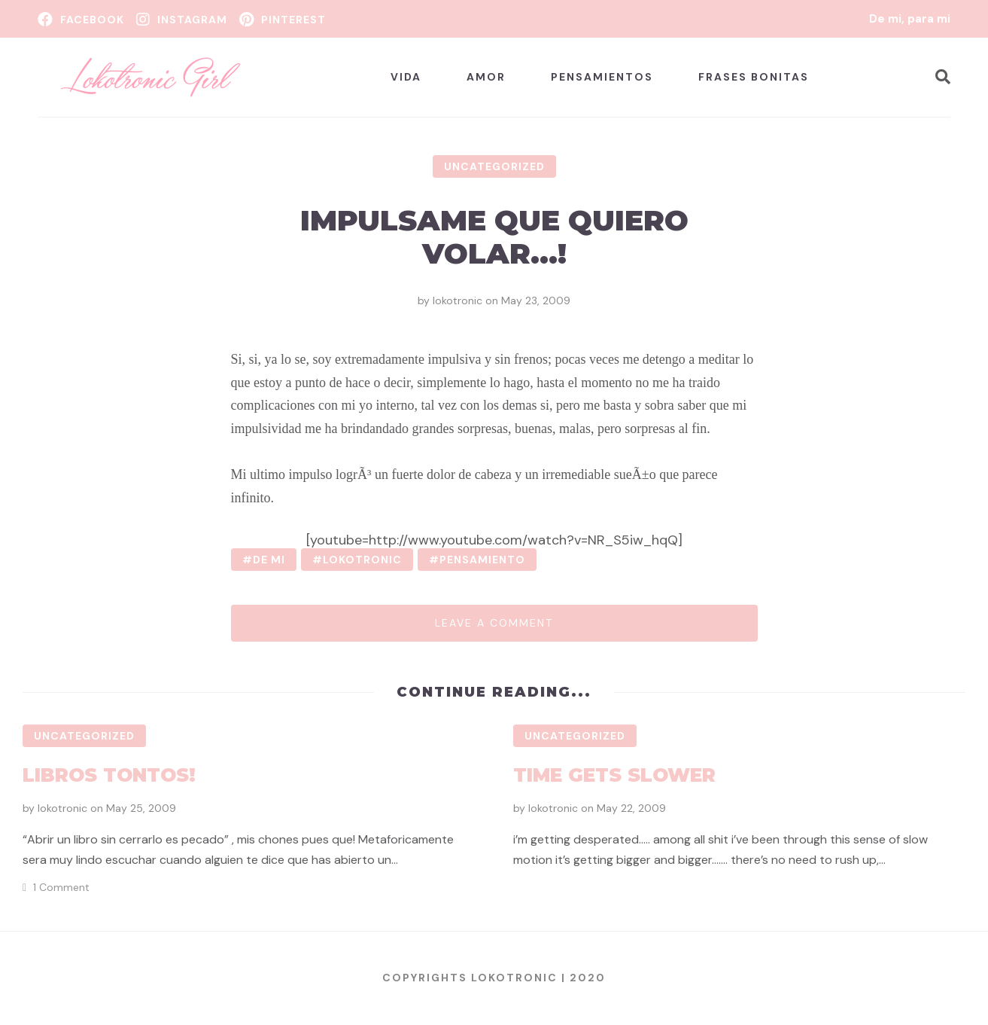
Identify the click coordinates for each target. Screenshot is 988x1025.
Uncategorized (494, 166)
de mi (269, 559)
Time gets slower (614, 775)
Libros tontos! (109, 775)
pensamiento (482, 559)
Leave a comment (494, 623)
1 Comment (61, 887)
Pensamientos (602, 77)
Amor (486, 77)
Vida (406, 77)
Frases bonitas (753, 77)
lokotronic (457, 300)
